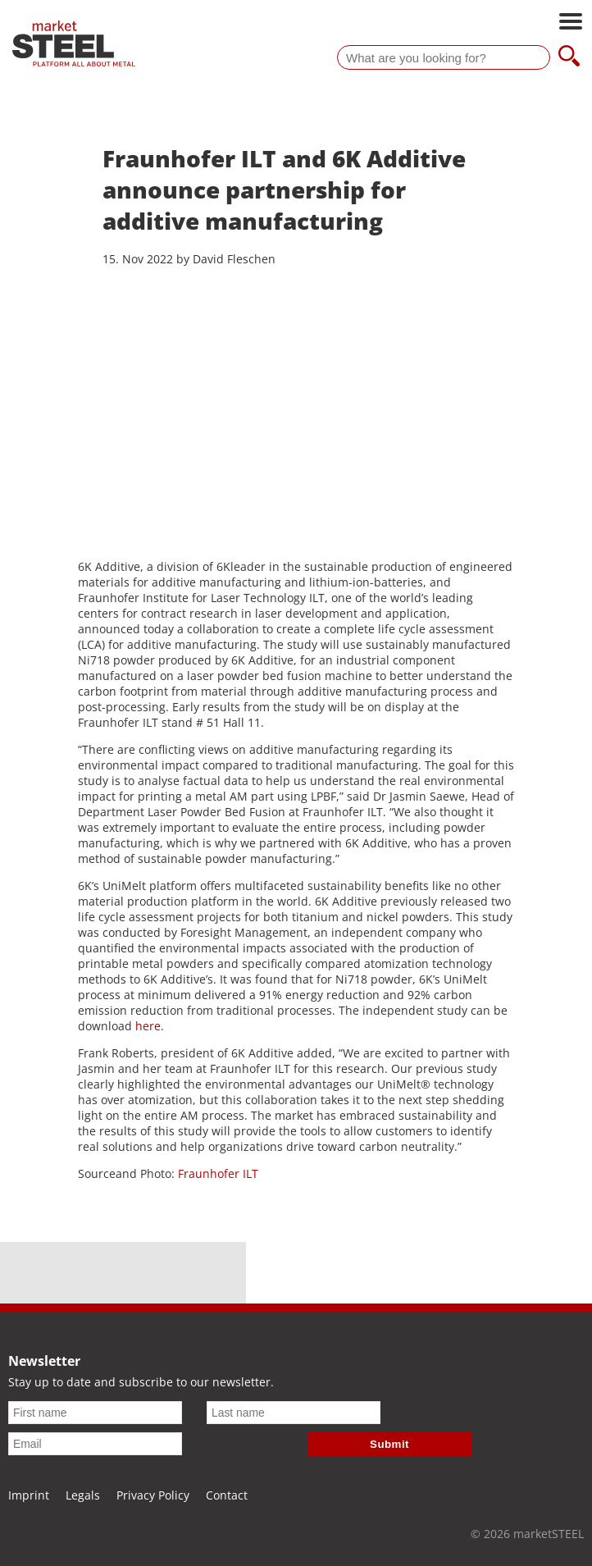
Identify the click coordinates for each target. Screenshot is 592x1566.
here (148, 1026)
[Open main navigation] (571, 23)
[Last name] (293, 1412)
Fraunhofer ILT (218, 1173)
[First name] (95, 1412)
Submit (389, 1444)
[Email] (95, 1443)
